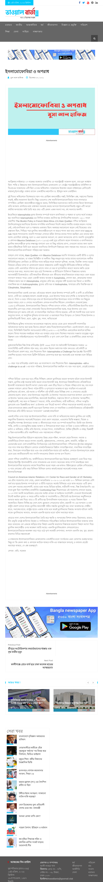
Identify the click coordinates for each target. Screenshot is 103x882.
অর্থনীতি (76, 853)
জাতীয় (19, 25)
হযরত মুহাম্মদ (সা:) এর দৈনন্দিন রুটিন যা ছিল (32, 767)
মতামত (8, 25)
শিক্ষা (7, 31)
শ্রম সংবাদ (91, 851)
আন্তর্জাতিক (31, 25)
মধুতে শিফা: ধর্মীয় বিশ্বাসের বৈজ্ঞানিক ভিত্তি (30, 745)
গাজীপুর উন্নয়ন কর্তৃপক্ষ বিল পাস (71, 687)
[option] (29, 684)
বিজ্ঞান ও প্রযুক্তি (69, 25)
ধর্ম (42, 25)
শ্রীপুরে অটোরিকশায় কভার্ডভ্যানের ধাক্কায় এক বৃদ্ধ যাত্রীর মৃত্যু (28, 648)
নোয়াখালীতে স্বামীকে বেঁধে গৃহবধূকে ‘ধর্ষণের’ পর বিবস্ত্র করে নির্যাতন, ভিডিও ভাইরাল (32, 735)
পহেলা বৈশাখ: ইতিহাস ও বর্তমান (33, 812)
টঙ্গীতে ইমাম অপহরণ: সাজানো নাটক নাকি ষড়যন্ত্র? (32, 779)
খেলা (16, 31)
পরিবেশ (83, 25)
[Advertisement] (51, 161)
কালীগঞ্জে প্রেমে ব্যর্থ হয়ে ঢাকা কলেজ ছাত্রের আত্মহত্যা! (74, 648)
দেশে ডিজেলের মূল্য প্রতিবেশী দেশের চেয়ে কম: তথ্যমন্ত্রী (31, 790)
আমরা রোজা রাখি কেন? (30, 800)
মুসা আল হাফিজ (16, 77)
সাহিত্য (25, 31)
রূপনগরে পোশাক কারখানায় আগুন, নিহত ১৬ (31, 756)
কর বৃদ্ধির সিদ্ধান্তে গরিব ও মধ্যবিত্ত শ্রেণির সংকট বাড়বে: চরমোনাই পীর (31, 826)
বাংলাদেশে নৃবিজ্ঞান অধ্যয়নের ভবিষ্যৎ (32, 722)
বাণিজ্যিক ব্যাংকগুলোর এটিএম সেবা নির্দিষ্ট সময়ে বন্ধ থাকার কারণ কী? (28, 686)
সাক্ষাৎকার (37, 31)
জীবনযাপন (52, 25)
